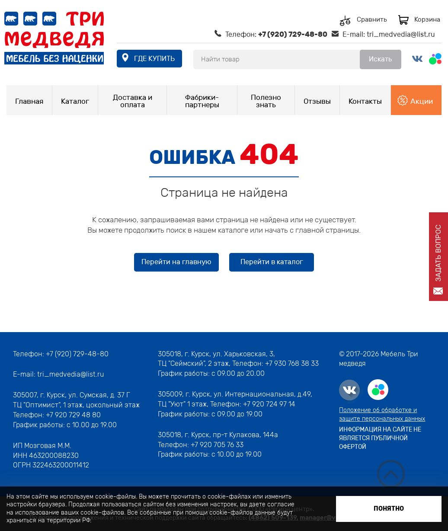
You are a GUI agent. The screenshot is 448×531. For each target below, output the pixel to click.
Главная (29, 101)
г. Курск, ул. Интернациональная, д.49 (248, 394)
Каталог (75, 101)
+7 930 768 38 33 (292, 363)
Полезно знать (266, 101)
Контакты (365, 101)
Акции (421, 101)
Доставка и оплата (132, 101)
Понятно (389, 508)
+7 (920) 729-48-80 (292, 34)
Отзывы (317, 101)
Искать (380, 59)
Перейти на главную (176, 262)
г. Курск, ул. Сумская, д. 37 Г (85, 395)
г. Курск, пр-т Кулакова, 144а (231, 435)
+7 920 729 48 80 (73, 415)
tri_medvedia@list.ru (401, 34)
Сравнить (372, 19)
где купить (154, 58)
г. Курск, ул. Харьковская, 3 (228, 354)
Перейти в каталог (271, 262)
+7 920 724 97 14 (269, 404)
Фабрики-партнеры (202, 101)
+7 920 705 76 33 (217, 445)
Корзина (427, 19)
